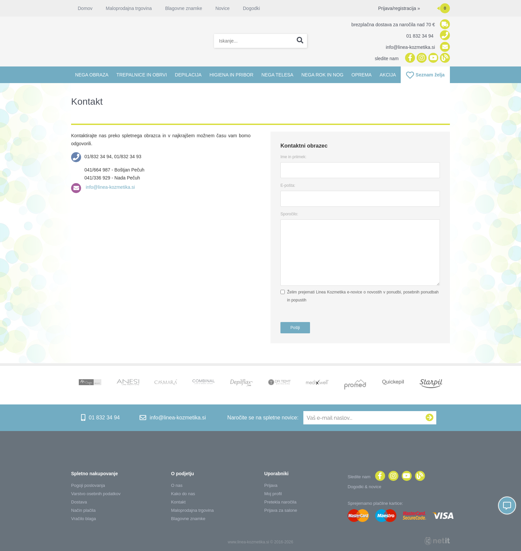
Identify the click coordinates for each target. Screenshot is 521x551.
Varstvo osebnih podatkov (96, 493)
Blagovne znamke (183, 8)
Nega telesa (277, 74)
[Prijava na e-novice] (429, 417)
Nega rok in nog (322, 74)
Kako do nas (183, 493)
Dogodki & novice (364, 486)
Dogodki (251, 8)
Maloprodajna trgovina (129, 8)
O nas (177, 485)
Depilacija (188, 74)
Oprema (362, 74)
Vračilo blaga (83, 518)
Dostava (79, 501)
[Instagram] (421, 58)
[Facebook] (409, 58)
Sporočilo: (289, 214)
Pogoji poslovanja (88, 485)
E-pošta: (287, 185)
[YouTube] (432, 58)
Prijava (270, 485)
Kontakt (178, 501)
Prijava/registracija (399, 8)
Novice (222, 8)
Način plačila (83, 510)
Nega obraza (91, 74)
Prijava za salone (280, 510)
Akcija (387, 74)
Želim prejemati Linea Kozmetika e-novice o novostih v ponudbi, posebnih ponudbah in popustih (363, 296)
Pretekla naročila (280, 501)
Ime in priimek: (293, 157)
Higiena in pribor (231, 74)
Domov (85, 8)
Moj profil (273, 493)
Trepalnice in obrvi (141, 74)
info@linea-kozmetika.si (109, 187)
